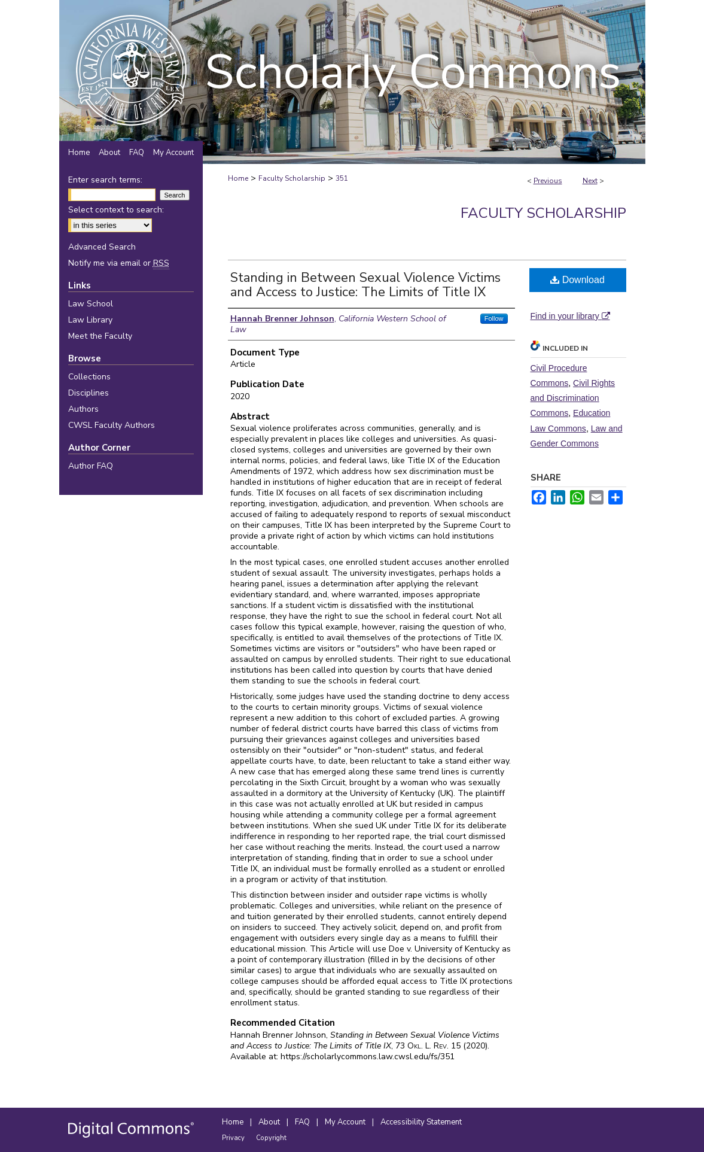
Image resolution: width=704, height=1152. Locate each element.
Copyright (271, 1137)
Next (590, 181)
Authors (83, 409)
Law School (90, 303)
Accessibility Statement (421, 1122)
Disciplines (88, 393)
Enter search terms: (105, 180)
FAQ (303, 1122)
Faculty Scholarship (291, 178)
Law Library (90, 320)
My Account (346, 1122)
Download (577, 280)
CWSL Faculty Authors (111, 425)
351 (342, 178)
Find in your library (570, 316)
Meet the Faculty (100, 336)
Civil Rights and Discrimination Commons (573, 398)
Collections (89, 376)
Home (238, 178)
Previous (548, 181)
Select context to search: (116, 209)
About (270, 1122)
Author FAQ (90, 466)
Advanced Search (102, 247)
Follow (494, 318)
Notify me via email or (118, 263)
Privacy (234, 1137)
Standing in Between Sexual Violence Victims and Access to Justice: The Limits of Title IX (365, 285)
